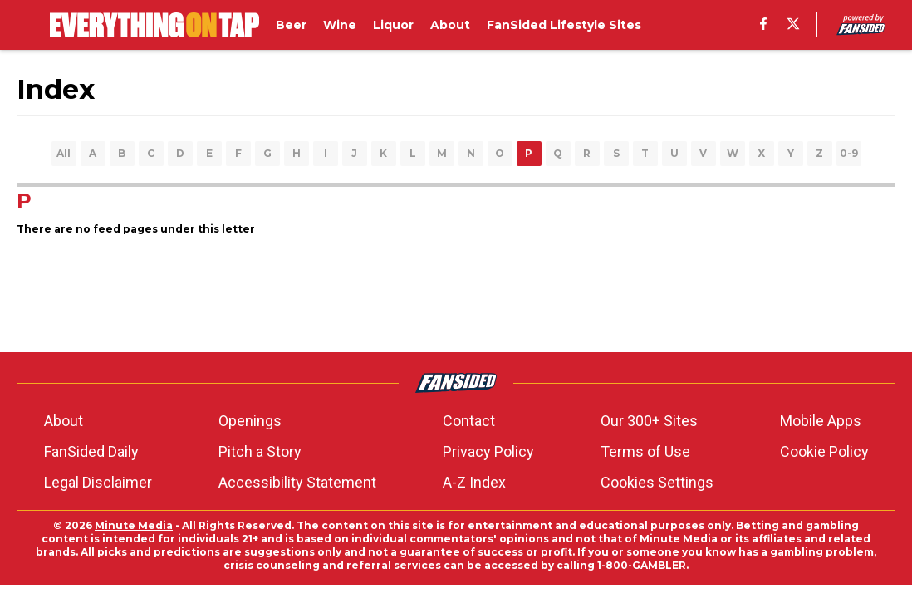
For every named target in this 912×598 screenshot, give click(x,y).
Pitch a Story (260, 451)
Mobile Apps (820, 420)
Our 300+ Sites (649, 420)
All (63, 153)
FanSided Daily (91, 451)
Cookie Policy (824, 451)
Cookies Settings (657, 482)
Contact (469, 420)
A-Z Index (474, 482)
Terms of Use (645, 451)
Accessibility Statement (297, 482)
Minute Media (134, 525)
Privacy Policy (488, 451)
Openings (250, 420)
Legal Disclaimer (98, 482)
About (63, 420)
